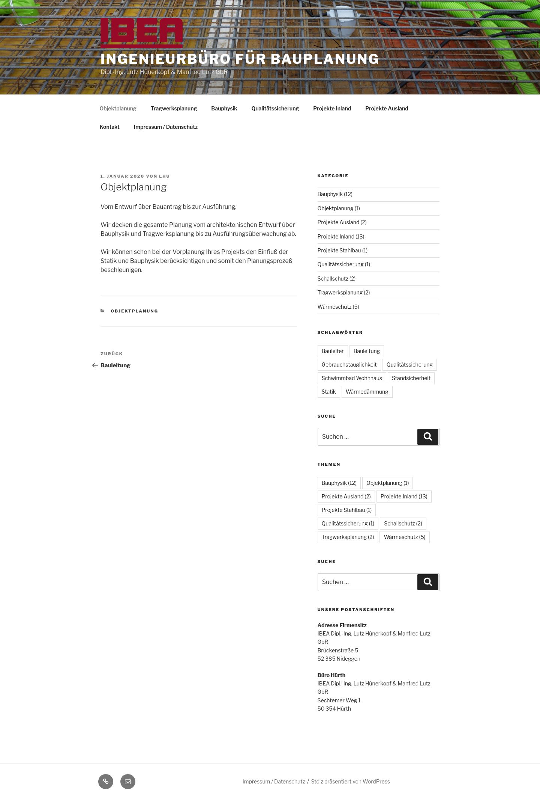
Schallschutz (333, 278)
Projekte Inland (332, 108)
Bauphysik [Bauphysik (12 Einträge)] (339, 483)
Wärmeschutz (335, 306)
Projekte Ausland (386, 108)
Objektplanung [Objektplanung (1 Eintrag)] (387, 483)
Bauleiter (333, 351)
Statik (329, 391)
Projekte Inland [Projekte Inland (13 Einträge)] (404, 496)
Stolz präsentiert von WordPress (350, 781)
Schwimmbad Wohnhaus (352, 378)
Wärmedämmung (367, 391)
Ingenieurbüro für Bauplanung (240, 59)
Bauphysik (224, 108)
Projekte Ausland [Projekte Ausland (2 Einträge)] (346, 496)
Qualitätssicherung (275, 108)
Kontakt (110, 127)
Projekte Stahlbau (339, 250)
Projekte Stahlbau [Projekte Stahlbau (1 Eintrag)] (347, 510)
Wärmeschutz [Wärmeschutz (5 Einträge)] (404, 537)
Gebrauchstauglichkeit (349, 364)
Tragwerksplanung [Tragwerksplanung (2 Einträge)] (348, 537)
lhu (164, 176)
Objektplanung (118, 108)
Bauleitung (367, 351)
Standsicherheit (411, 378)
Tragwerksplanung (174, 108)
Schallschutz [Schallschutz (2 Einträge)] (403, 523)
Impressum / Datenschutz (166, 127)
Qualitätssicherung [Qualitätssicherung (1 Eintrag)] (348, 523)
